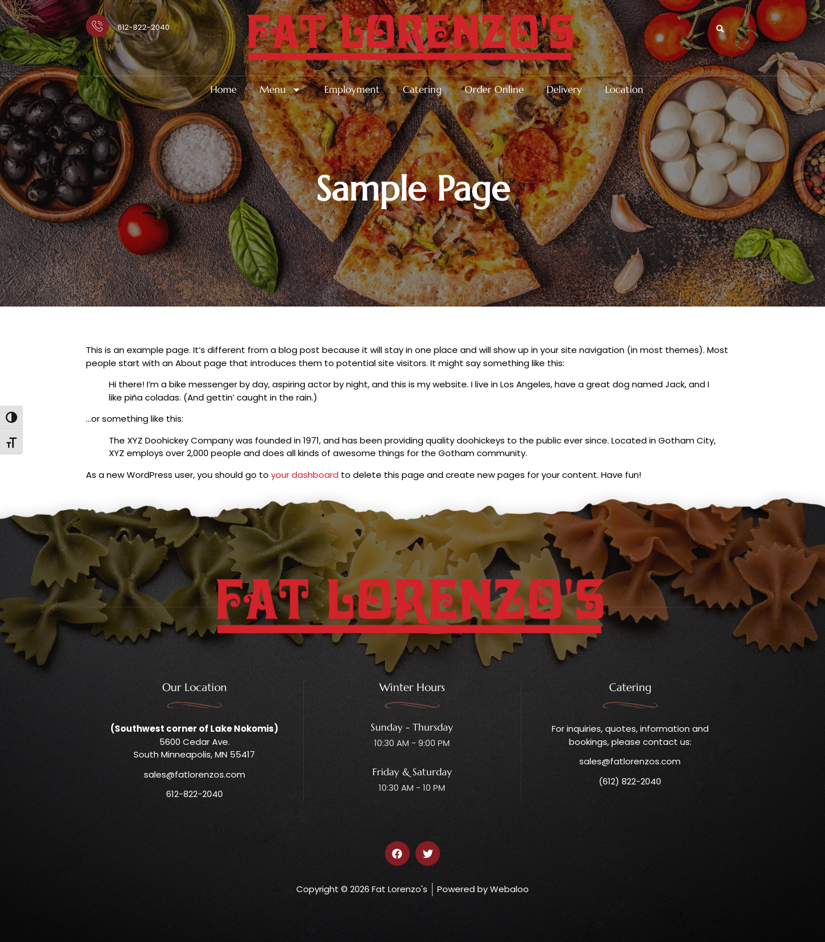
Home (223, 90)
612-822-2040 (143, 27)
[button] (720, 28)
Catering (422, 90)
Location (624, 90)
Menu (280, 90)
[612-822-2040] (97, 25)
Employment (352, 90)
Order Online (494, 90)
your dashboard (305, 475)
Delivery (564, 90)
